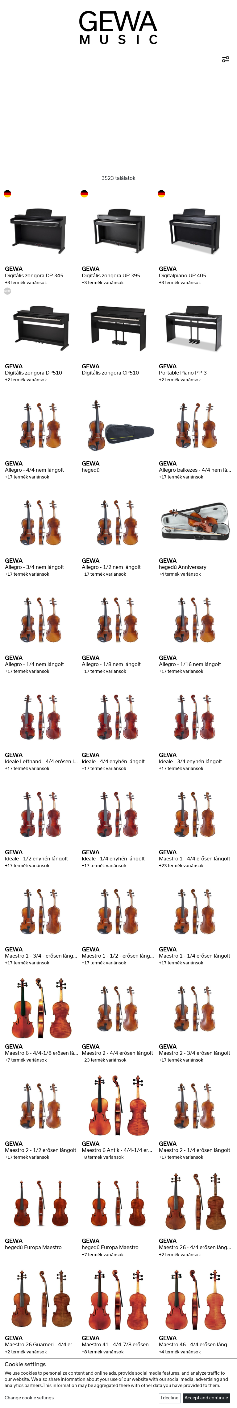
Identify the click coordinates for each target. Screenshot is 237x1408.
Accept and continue (206, 1398)
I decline (169, 1398)
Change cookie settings (29, 1398)
